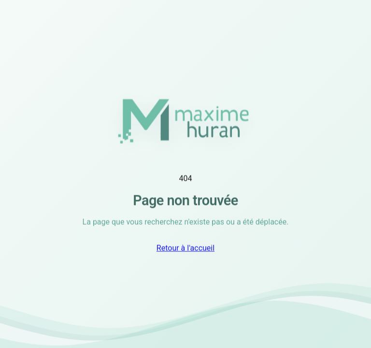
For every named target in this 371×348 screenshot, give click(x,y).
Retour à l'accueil (185, 248)
